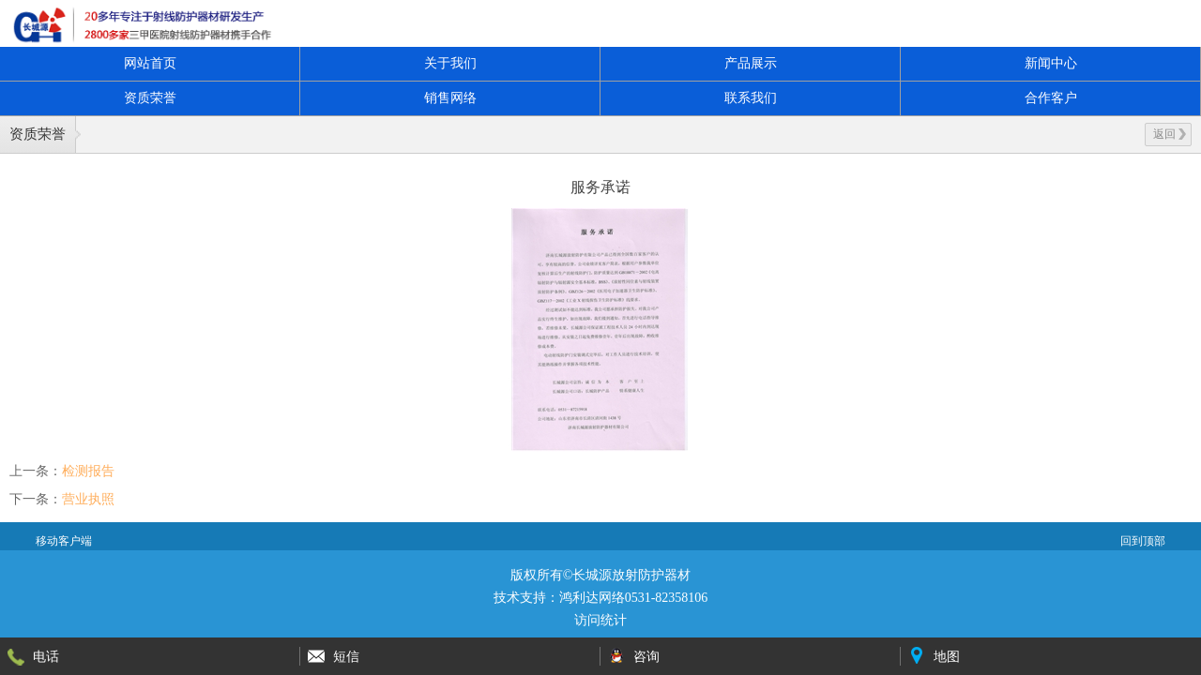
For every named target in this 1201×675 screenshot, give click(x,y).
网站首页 (150, 63)
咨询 (646, 656)
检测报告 (88, 470)
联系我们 (750, 98)
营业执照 (88, 498)
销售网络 (450, 98)
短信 (346, 656)
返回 (1169, 134)
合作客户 (1051, 98)
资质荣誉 (150, 98)
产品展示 (750, 63)
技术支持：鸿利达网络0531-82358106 (601, 598)
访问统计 (600, 620)
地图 (947, 656)
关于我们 (450, 63)
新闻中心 (1051, 63)
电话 (46, 656)
